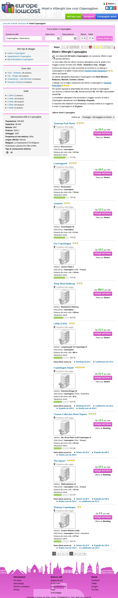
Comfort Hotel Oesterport (96, 71)
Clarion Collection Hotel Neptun (70, 414)
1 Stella (10, 95)
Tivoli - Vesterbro (14, 73)
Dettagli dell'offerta (102, 133)
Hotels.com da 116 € (67, 548)
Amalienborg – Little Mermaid (19, 79)
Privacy (16, 590)
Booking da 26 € (83, 362)
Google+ (94, 587)
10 (84, 554)
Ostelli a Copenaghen (16, 53)
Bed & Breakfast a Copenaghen (20, 59)
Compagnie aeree (106, 16)
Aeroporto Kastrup (14, 82)
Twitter (94, 583)
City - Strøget (12, 76)
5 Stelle (10, 108)
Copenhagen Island (63, 367)
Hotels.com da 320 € (87, 408)
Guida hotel (55, 583)
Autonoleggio (56, 593)
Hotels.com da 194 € (67, 501)
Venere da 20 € (82, 499)
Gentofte (58, 203)
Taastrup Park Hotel (64, 123)
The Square (59, 460)
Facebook (95, 580)
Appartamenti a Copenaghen (19, 56)
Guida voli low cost (58, 587)
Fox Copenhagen (62, 243)
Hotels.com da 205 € (67, 455)
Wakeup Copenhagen (65, 507)
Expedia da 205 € (101, 452)
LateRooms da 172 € (104, 362)
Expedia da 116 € (101, 545)
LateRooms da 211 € (90, 501)
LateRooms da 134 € (90, 548)
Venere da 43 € (82, 452)
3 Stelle (10, 102)
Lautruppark (60, 163)
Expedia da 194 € (101, 499)
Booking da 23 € (83, 406)
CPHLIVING (60, 323)
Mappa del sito (57, 580)
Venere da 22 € (82, 545)
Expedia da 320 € (66, 408)
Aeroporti (89, 16)
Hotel (53, 590)
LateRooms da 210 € (104, 406)
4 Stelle (10, 105)
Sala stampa (18, 583)
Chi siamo (17, 580)
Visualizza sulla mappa (65, 127)
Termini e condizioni (21, 587)
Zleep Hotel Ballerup (64, 283)
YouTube (94, 590)
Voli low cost (74, 16)
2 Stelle (10, 99)
